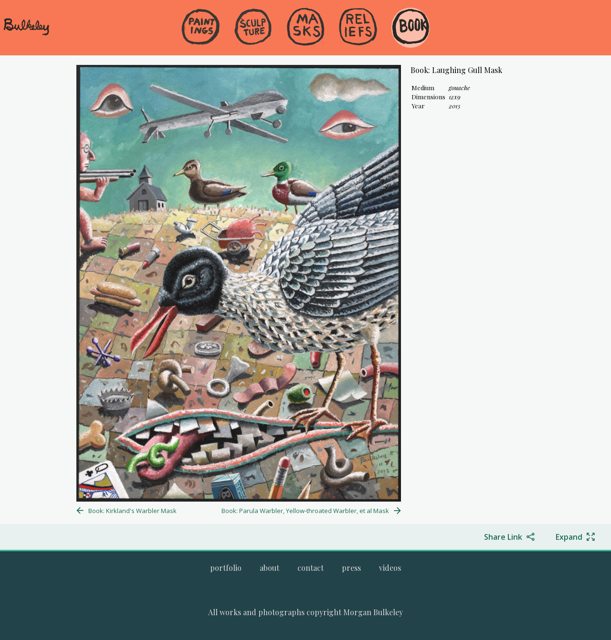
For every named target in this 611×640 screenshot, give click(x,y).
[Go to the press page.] (351, 567)
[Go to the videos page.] (390, 567)
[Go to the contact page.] (310, 567)
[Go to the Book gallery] (410, 28)
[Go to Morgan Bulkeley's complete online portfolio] (225, 567)
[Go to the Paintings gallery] (200, 28)
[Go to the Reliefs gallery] (358, 28)
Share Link (503, 537)
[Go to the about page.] (269, 567)
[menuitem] (200, 43)
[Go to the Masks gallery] (305, 28)
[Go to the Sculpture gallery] (253, 28)
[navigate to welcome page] (26, 34)
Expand (569, 537)
